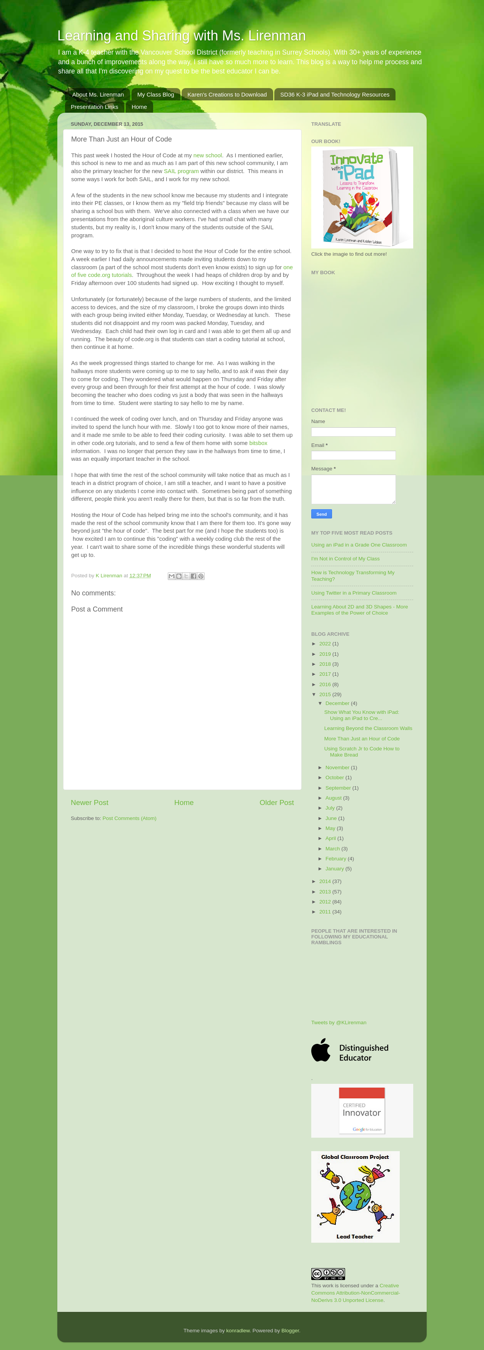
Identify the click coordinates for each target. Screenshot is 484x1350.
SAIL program (181, 171)
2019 (325, 654)
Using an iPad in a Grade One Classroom (359, 545)
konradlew (238, 1330)
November (338, 767)
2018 (325, 664)
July (330, 808)
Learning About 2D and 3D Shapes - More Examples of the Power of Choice (359, 610)
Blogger (290, 1330)
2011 (325, 912)
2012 (325, 902)
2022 (325, 644)
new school (208, 155)
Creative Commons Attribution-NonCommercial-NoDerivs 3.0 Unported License (355, 1293)
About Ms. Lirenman (98, 94)
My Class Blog (155, 94)
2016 (325, 684)
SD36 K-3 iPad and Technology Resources (334, 94)
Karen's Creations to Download (227, 94)
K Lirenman (110, 575)
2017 (325, 674)
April (331, 838)
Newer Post (89, 802)
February (336, 859)
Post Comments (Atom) (130, 818)
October (335, 777)
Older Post (277, 802)
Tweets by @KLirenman (339, 1022)
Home (139, 106)
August (334, 798)
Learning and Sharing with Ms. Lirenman (181, 35)
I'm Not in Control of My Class (345, 559)
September (338, 788)
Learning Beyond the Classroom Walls (368, 728)
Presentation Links (94, 106)
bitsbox (258, 443)
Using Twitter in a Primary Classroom (354, 593)
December (338, 703)
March (333, 849)
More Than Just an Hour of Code (362, 739)
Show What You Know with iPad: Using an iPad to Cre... (361, 715)
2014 (325, 881)
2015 (325, 694)
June (331, 818)
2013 (325, 892)
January (335, 869)
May (331, 828)
